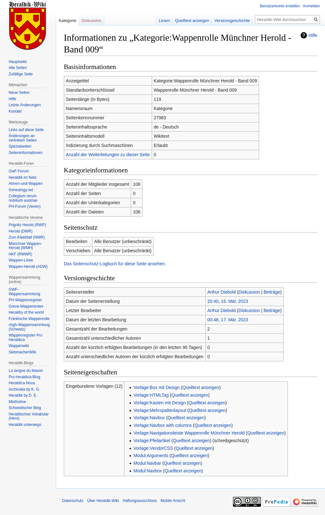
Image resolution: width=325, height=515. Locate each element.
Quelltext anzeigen (200, 387)
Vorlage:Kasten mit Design (159, 402)
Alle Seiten (18, 68)
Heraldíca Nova (22, 383)
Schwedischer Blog (25, 408)
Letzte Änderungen (25, 105)
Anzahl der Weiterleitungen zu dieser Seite (108, 154)
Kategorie (67, 20)
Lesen (164, 20)
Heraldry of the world (26, 312)
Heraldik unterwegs (25, 424)
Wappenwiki (19, 346)
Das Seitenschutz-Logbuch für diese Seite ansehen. (115, 263)
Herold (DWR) (20, 231)
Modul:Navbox (147, 470)
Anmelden (311, 6)
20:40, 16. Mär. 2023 (227, 301)
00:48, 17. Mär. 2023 (227, 319)
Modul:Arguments (150, 455)
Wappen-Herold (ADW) (28, 266)
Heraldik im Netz (22, 177)
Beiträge (271, 292)
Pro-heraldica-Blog (24, 377)
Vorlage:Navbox (149, 417)
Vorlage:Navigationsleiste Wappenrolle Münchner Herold (188, 432)
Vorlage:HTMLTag (151, 395)
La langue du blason (26, 370)
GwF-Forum (19, 171)
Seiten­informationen (26, 152)
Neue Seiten (19, 92)
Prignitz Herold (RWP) (27, 225)
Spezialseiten (20, 146)
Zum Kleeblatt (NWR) (27, 237)
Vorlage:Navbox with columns (162, 425)
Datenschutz (72, 500)
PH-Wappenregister (25, 300)
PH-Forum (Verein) (25, 206)
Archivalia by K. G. (24, 389)
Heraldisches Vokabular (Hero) (29, 416)
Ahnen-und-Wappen (26, 183)
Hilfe (312, 35)
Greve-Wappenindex (26, 306)
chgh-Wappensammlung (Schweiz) (29, 327)
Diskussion (249, 292)
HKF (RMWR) (20, 254)
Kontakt (15, 111)
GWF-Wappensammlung (24, 291)
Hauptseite (18, 61)
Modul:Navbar (147, 463)
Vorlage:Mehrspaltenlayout (159, 410)
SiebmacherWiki (22, 352)
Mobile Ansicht (173, 500)
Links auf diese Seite (26, 130)
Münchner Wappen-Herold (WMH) (25, 245)
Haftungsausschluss (140, 500)
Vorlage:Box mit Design (156, 387)
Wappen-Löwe (21, 260)
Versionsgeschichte (232, 20)
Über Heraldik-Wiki (103, 500)
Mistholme (17, 402)
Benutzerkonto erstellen (280, 6)
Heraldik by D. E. (23, 395)
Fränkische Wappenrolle (29, 319)
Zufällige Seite (21, 74)
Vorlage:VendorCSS (153, 448)
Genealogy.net (21, 190)
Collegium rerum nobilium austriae (23, 198)
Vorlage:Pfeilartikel (151, 440)
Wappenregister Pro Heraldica (25, 337)
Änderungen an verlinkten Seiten (23, 138)
